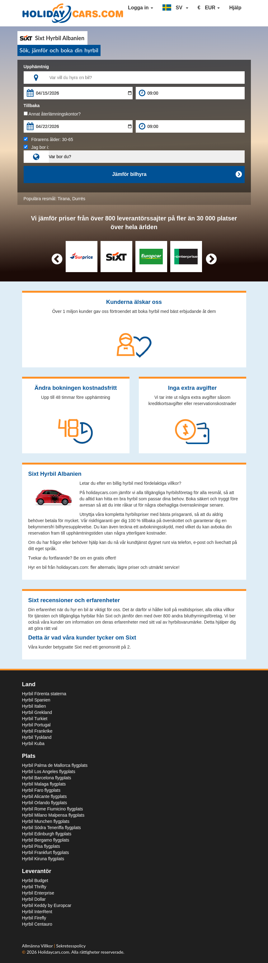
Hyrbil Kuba (33, 743)
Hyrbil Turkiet (35, 718)
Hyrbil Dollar (34, 899)
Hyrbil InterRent (37, 911)
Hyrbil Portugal (36, 724)
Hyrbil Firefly (34, 917)
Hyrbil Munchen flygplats (46, 821)
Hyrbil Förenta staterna (44, 693)
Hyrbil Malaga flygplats (44, 783)
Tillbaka (32, 105)
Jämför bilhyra (176, 174)
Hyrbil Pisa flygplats (41, 846)
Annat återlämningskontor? (52, 113)
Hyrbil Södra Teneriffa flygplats (51, 827)
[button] (175, 8)
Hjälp (235, 7)
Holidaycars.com (53, 952)
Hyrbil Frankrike (37, 731)
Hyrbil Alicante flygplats (44, 796)
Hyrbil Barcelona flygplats (46, 777)
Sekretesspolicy (71, 945)
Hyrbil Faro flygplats (41, 790)
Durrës (78, 198)
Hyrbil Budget (35, 880)
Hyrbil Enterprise (38, 892)
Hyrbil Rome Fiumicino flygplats (52, 808)
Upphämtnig (36, 66)
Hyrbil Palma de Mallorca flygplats (55, 765)
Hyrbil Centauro (37, 924)
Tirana (64, 198)
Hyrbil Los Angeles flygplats (48, 771)
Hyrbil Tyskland (37, 737)
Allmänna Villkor (38, 945)
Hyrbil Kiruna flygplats (43, 858)
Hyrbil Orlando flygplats (44, 802)
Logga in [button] (140, 7)
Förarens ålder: (48, 139)
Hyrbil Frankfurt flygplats (45, 852)
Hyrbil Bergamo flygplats (45, 840)
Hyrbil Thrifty (34, 886)
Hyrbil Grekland (37, 712)
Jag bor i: (36, 147)
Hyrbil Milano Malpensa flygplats (53, 815)
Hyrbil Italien (34, 706)
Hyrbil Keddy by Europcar (47, 905)
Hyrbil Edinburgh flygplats (47, 833)
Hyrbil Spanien (36, 699)
